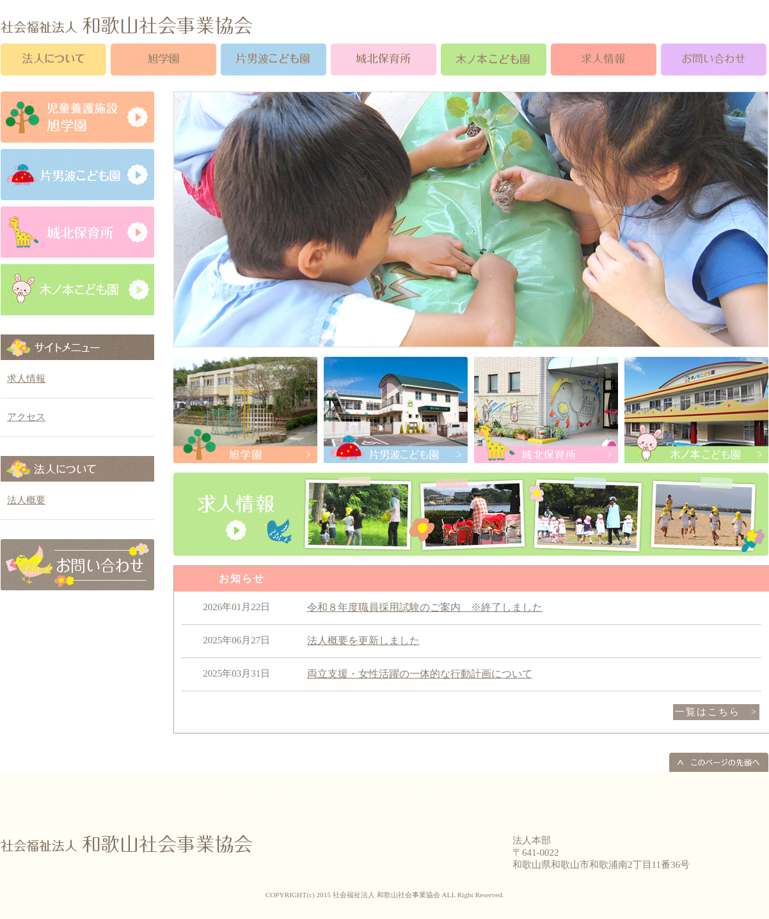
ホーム (94, 790)
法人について (143, 790)
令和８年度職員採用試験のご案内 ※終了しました (425, 607)
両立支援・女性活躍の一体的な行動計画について (419, 673)
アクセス (26, 417)
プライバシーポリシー (484, 790)
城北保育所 (302, 790)
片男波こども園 (242, 790)
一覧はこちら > (716, 712)
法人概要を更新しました (363, 640)
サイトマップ (559, 790)
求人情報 (26, 378)
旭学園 (190, 790)
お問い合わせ (663, 790)
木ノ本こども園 (361, 790)
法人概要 (26, 500)
